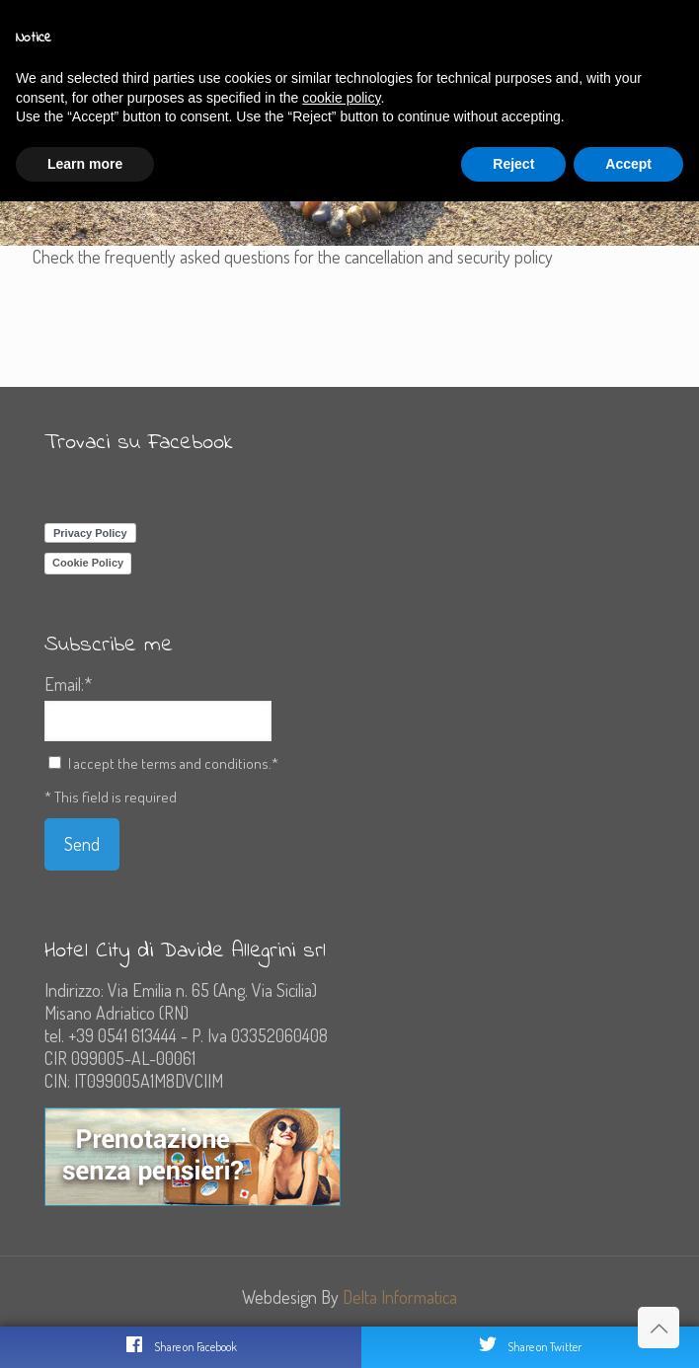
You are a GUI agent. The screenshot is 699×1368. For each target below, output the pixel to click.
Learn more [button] (84, 164)
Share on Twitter (530, 1344)
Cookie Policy (87, 563)
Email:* (68, 684)
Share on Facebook (180, 1344)
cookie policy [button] (341, 98)
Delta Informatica (400, 1297)
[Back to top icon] (658, 1327)
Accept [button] (628, 164)
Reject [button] (513, 164)
